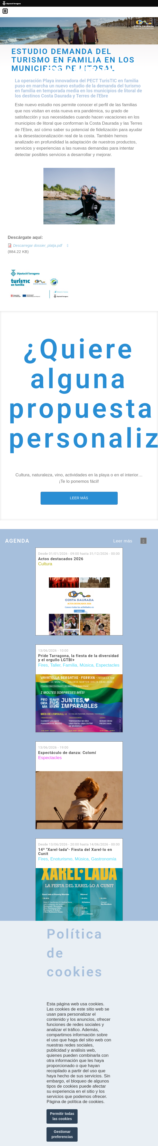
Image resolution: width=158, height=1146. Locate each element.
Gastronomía (103, 859)
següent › (143, 541)
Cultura (45, 563)
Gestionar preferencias (62, 1134)
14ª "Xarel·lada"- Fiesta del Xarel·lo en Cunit (75, 852)
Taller (55, 665)
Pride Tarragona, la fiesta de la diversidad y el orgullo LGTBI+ (78, 658)
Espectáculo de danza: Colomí (67, 753)
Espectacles (107, 665)
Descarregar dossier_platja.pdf (37, 245)
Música (87, 665)
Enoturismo (61, 859)
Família (70, 665)
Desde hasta (79, 554)
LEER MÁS (79, 498)
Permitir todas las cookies (62, 1116)
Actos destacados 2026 (60, 559)
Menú (7, 7)
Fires (43, 665)
